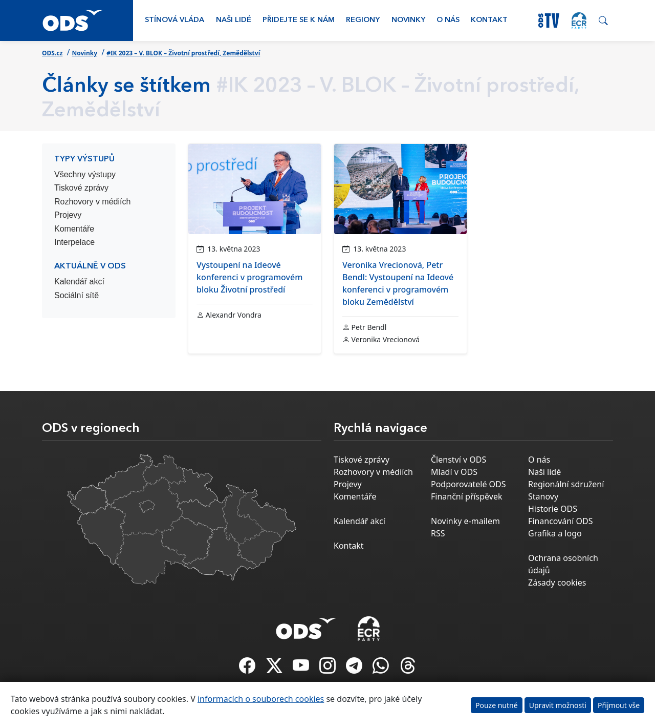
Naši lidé (233, 20)
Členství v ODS (458, 459)
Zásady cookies (557, 582)
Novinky (408, 20)
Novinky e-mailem (465, 521)
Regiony (363, 20)
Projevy (67, 215)
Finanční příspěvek (467, 496)
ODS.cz (52, 53)
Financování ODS (560, 521)
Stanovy (543, 496)
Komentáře (74, 228)
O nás (448, 20)
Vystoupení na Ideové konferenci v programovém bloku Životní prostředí (249, 277)
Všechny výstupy (85, 174)
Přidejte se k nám (299, 20)
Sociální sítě (76, 295)
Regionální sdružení (566, 484)
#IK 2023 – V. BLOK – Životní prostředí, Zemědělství (183, 53)
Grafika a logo (555, 533)
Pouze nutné (496, 705)
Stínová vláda (174, 20)
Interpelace (74, 242)
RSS (438, 533)
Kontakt (489, 20)
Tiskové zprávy (81, 187)
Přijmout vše (619, 705)
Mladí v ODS (454, 471)
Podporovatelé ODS (468, 484)
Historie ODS (552, 508)
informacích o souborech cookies (261, 698)
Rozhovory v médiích (92, 201)
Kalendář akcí (79, 281)
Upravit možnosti (557, 705)
